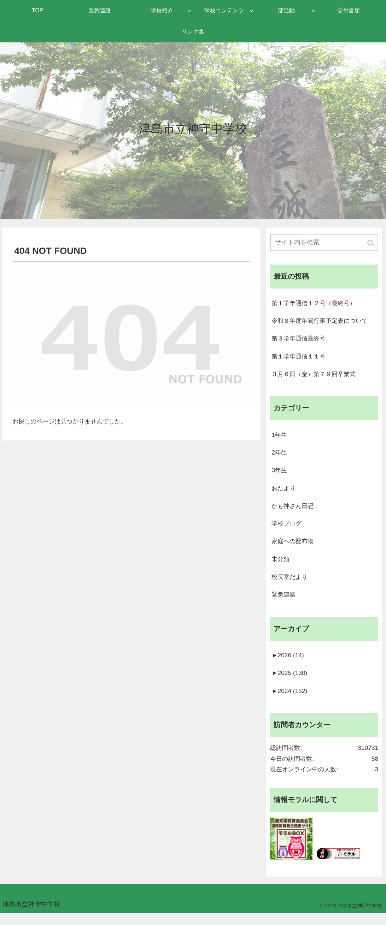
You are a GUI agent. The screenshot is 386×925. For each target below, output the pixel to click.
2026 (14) (288, 663)
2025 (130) (290, 681)
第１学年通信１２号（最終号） (316, 303)
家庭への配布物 (293, 547)
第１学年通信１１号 (300, 358)
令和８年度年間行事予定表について (322, 321)
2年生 (279, 456)
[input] (324, 242)
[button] (371, 243)
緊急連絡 (284, 601)
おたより (284, 492)
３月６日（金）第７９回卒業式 (316, 376)
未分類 (281, 565)
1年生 (279, 437)
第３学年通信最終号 (300, 340)
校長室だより (290, 583)
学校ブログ (287, 529)
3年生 (279, 474)
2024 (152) (290, 699)
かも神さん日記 (293, 510)
